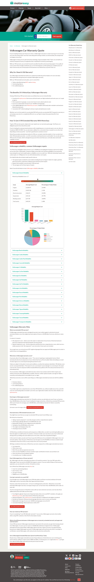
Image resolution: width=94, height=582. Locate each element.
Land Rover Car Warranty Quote (76, 84)
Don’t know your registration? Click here (42, 39)
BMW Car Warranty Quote (75, 55)
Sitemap (77, 572)
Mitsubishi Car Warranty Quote (76, 96)
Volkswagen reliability (32, 168)
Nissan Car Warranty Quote (75, 99)
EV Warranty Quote (73, 64)
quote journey (13, 392)
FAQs (66, 567)
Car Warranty (17, 46)
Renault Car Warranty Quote (75, 106)
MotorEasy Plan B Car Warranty (76, 145)
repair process (22, 98)
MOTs (27, 82)
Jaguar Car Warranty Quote (75, 77)
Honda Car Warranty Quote (75, 74)
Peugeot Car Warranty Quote (75, 101)
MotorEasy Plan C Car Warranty (76, 147)
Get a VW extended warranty (17, 506)
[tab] (37, 173)
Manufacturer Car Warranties (75, 47)
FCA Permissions (79, 570)
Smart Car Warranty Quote (75, 116)
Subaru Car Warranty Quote (75, 118)
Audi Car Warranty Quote (74, 52)
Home (11, 46)
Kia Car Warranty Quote (74, 82)
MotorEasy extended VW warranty (35, 407)
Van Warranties (72, 140)
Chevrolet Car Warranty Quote (75, 57)
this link (72, 580)
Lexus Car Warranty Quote (75, 87)
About (66, 564)
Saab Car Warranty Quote (74, 109)
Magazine (67, 569)
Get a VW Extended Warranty (17, 544)
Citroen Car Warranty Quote (75, 62)
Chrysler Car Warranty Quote (75, 60)
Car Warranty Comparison (74, 137)
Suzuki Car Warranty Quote (75, 121)
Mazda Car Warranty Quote (75, 89)
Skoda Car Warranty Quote (75, 114)
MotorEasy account (32, 105)
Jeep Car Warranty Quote (74, 79)
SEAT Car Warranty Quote (74, 111)
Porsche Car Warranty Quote (75, 104)
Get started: (28, 36)
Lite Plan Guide (72, 161)
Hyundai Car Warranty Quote (75, 72)
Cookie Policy (78, 567)
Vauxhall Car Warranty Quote (75, 126)
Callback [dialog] (26, 557)
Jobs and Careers (79, 574)
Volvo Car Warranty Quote (75, 131)
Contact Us (67, 566)
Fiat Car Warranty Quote (74, 69)
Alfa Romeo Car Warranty (74, 50)
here (31, 466)
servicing (33, 82)
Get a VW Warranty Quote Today (18, 142)
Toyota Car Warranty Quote (75, 123)
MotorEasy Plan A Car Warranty (76, 142)
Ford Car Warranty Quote (74, 67)
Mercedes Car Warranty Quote (76, 94)
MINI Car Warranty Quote (75, 91)
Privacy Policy (78, 569)
